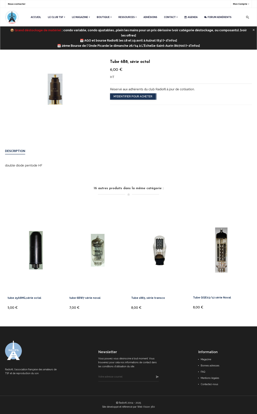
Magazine (206, 359)
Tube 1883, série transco (148, 297)
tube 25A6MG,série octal (24, 297)
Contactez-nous (209, 384)
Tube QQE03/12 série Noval (212, 297)
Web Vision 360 (146, 406)
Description (15, 151)
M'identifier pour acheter (133, 96)
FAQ (203, 371)
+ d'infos (170, 40)
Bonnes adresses (210, 365)
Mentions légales (210, 378)
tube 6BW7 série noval (84, 297)
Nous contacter (17, 4)
